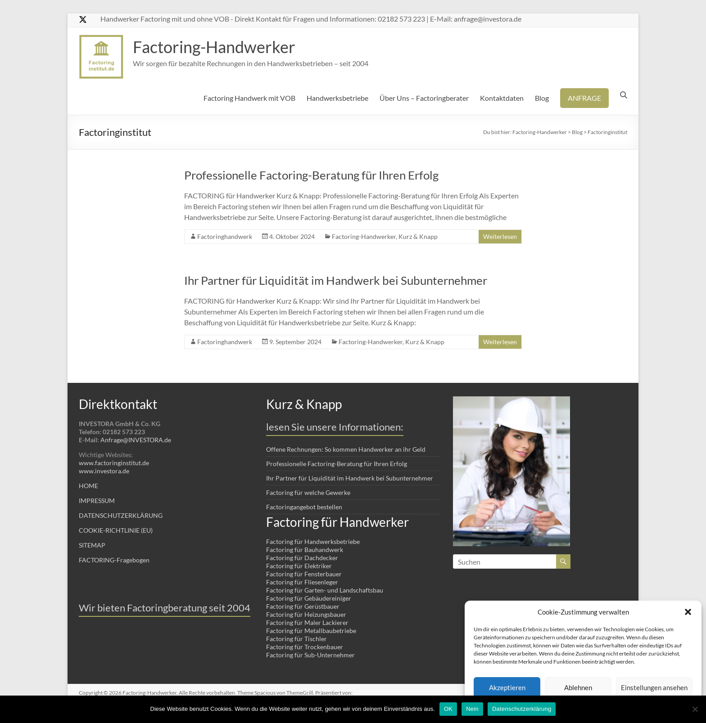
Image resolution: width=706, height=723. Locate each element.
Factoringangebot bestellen (304, 507)
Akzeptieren (507, 687)
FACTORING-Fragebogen (114, 560)
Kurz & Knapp (418, 236)
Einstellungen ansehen (654, 687)
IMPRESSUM (97, 500)
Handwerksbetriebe (337, 98)
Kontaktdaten (502, 98)
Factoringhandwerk (224, 236)
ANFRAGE (584, 98)
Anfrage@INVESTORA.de (135, 440)
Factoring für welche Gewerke (308, 492)
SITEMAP (92, 545)
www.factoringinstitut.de (114, 463)
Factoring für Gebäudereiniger (308, 598)
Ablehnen (578, 687)
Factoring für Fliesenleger (302, 582)
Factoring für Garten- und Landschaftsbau (324, 590)
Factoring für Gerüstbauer (302, 606)
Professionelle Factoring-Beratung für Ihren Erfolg (311, 175)
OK (448, 708)
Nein (472, 708)
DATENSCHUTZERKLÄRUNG (121, 515)
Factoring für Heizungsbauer (306, 614)
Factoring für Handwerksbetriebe (313, 541)
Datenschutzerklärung (521, 708)
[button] (687, 611)
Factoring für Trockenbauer (304, 647)
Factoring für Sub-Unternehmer (310, 655)
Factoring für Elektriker (299, 566)
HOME (88, 485)
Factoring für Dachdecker (302, 557)
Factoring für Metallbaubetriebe (311, 630)
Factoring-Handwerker (214, 47)
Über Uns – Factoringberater (424, 98)
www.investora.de (104, 471)
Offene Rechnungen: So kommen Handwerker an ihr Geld (345, 449)
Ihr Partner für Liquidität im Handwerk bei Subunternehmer (335, 280)
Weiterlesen (500, 236)
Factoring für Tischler (296, 638)
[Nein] (694, 709)
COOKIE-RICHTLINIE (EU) (116, 530)
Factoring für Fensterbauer (304, 574)
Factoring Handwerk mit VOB (249, 98)
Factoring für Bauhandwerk (304, 549)
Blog (542, 98)
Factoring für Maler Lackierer (307, 622)
